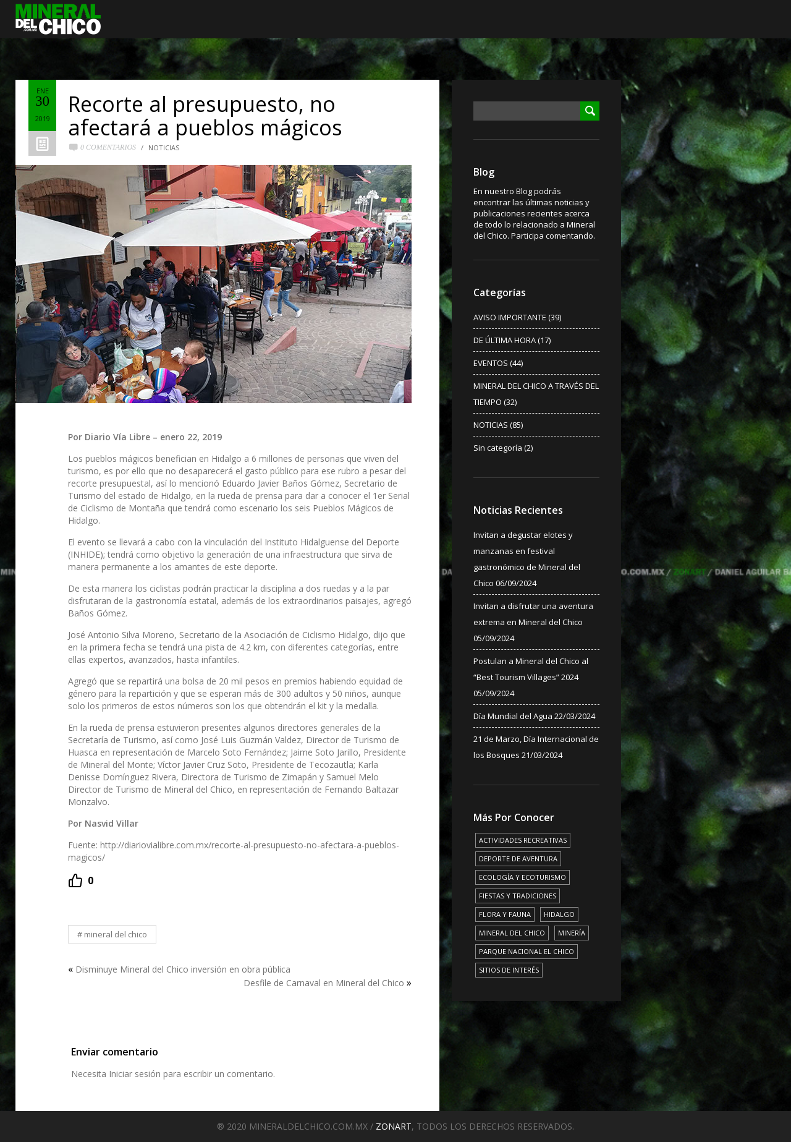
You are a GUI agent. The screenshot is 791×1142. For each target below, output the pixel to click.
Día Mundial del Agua (512, 716)
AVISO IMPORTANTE (509, 317)
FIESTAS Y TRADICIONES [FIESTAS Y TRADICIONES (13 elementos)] (517, 895)
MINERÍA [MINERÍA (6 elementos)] (571, 932)
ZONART (394, 1126)
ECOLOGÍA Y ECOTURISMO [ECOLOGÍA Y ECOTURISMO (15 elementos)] (522, 877)
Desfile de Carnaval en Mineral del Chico (323, 983)
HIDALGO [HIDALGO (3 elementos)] (559, 914)
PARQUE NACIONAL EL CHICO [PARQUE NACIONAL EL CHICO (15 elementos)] (526, 951)
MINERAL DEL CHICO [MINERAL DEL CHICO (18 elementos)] (512, 932)
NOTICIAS (163, 147)
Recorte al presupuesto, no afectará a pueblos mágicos (205, 116)
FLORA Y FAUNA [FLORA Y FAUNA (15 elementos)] (505, 914)
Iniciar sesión (135, 1074)
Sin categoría (497, 447)
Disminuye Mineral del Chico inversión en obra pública (182, 969)
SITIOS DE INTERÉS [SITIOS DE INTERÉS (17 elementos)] (509, 969)
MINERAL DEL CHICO (115, 934)
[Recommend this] (80, 880)
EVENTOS (490, 363)
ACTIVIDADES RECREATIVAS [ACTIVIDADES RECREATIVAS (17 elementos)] (523, 840)
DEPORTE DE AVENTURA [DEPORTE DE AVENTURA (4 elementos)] (518, 858)
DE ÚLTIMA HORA (504, 340)
